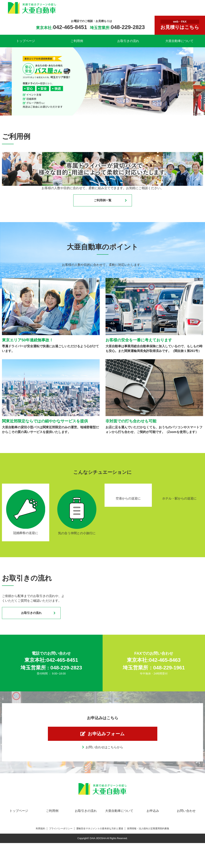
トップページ (25, 41)
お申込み (153, 814)
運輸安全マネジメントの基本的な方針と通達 (99, 831)
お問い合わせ (186, 814)
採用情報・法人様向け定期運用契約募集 (148, 831)
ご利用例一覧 (102, 200)
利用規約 (40, 831)
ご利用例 (77, 41)
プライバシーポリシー (61, 831)
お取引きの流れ (128, 41)
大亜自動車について (179, 41)
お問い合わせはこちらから (104, 750)
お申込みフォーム (106, 736)
